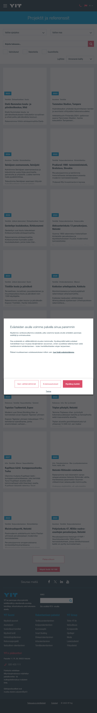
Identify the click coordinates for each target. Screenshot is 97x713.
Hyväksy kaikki (73, 384)
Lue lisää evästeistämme (63, 352)
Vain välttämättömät (26, 384)
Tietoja (48, 391)
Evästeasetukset (50, 384)
